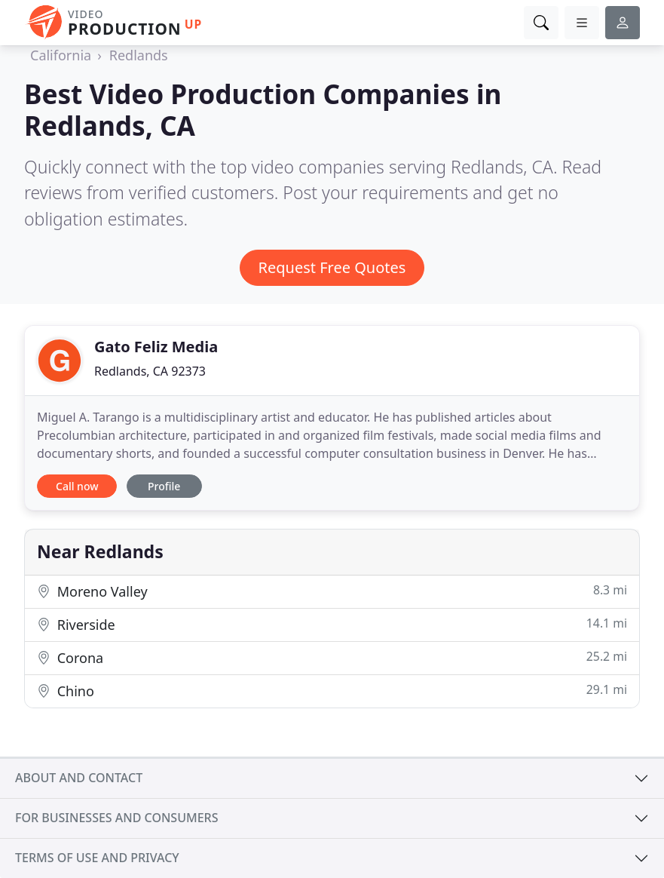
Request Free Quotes (332, 267)
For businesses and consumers (116, 817)
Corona (332, 657)
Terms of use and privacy (97, 857)
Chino (332, 690)
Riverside (332, 624)
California (60, 55)
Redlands (138, 55)
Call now (77, 486)
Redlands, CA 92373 (150, 371)
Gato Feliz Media (156, 346)
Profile (164, 486)
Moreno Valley (332, 591)
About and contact (78, 777)
